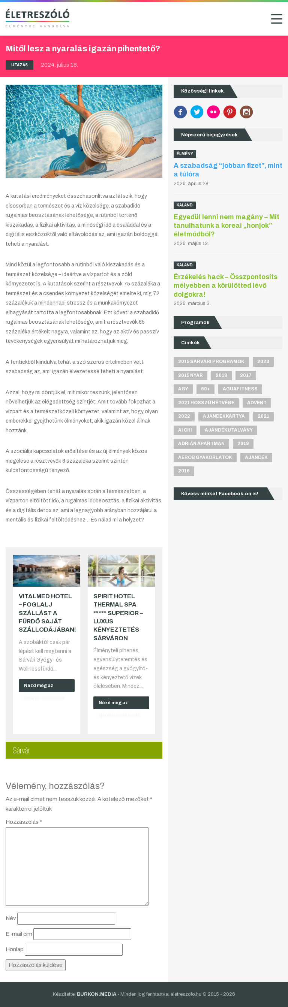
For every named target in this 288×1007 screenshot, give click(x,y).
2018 (221, 375)
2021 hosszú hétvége (206, 402)
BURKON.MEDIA (96, 994)
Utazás (19, 65)
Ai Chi (185, 430)
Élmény (185, 154)
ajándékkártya (224, 416)
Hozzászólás (24, 822)
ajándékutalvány (229, 430)
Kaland (185, 205)
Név (11, 918)
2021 (263, 416)
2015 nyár (190, 375)
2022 (184, 416)
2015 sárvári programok (211, 361)
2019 (243, 443)
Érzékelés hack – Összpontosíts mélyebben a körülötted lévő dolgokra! (226, 285)
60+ (205, 388)
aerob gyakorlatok (205, 457)
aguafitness (240, 388)
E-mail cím (19, 934)
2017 (246, 375)
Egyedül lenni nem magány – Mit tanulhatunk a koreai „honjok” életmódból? (226, 225)
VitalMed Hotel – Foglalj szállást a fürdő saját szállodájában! (47, 613)
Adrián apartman (201, 443)
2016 (184, 471)
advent (257, 402)
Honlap (15, 949)
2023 (263, 361)
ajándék (256, 457)
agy (183, 388)
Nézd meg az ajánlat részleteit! (44, 687)
